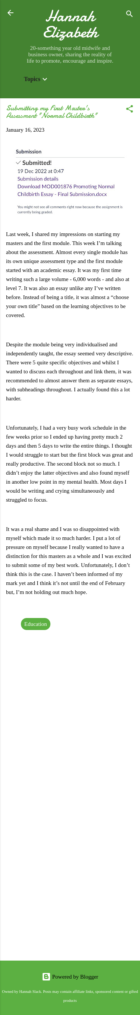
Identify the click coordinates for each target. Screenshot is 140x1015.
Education (35, 624)
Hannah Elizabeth (70, 24)
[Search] (129, 15)
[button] (129, 110)
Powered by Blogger (70, 977)
